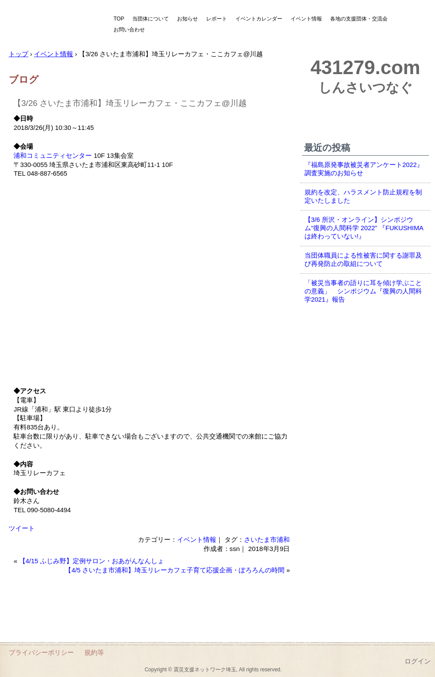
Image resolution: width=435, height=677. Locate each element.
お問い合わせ (129, 30)
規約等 (94, 652)
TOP (119, 19)
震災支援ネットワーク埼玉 (54, 25)
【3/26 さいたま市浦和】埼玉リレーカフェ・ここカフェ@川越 (130, 103)
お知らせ (187, 19)
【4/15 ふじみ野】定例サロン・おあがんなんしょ (91, 561)
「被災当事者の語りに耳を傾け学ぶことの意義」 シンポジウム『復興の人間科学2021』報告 (363, 291)
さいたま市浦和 (267, 539)
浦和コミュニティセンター (52, 155)
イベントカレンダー (258, 19)
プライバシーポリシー (41, 652)
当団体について (150, 19)
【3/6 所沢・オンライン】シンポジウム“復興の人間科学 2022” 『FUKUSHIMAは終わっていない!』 (363, 228)
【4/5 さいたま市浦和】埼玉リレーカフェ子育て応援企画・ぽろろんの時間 (174, 570)
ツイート (22, 528)
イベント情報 (306, 19)
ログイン (418, 661)
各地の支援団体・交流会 (359, 19)
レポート (216, 19)
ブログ (24, 79)
